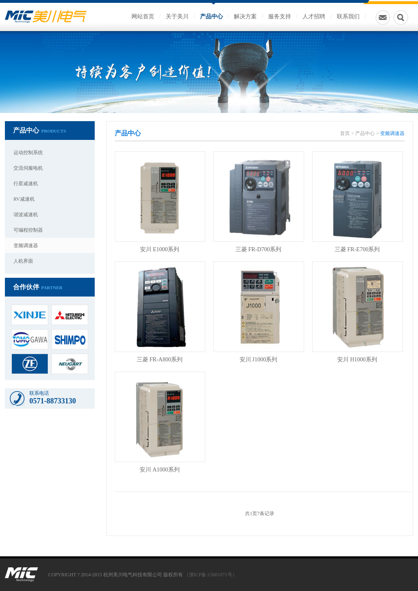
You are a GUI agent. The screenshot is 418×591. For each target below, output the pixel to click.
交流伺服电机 (28, 168)
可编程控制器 (28, 230)
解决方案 (245, 16)
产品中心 (211, 16)
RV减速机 (24, 199)
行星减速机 (25, 183)
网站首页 (142, 16)
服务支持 (279, 16)
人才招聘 (313, 16)
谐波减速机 (25, 214)
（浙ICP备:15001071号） (210, 575)
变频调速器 (25, 245)
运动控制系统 (28, 152)
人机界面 (23, 261)
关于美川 (177, 16)
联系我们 (348, 16)
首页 (345, 133)
